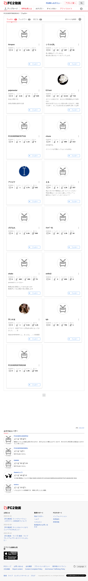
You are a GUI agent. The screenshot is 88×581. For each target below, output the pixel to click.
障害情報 (56, 522)
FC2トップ (7, 566)
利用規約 (56, 519)
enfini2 (49, 274)
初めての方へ (38, 516)
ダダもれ (11, 228)
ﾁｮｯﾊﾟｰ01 (49, 228)
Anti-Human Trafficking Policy (55, 569)
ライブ (10, 576)
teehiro (16, 484)
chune (48, 136)
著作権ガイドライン (59, 566)
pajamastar (13, 90)
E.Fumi (49, 90)
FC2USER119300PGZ (21, 436)
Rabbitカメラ (18, 472)
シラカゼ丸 (50, 44)
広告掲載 (7, 569)
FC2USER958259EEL (21, 448)
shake (10, 274)
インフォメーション (60, 516)
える (47, 182)
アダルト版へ (70, 3)
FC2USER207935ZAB (17, 365)
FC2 (9, 3)
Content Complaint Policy (33, 569)
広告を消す (81, 428)
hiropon (11, 44)
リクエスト (38, 522)
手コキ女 (11, 319)
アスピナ (11, 182)
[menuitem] (81, 3)
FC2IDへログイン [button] (53, 3)
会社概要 (29, 566)
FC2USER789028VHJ (11, 13)
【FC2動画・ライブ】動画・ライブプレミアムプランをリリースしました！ (16, 538)
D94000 (16, 460)
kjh (47, 319)
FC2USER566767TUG (17, 136)
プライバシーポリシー (42, 566)
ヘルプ (36, 519)
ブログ (33, 576)
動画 (5, 576)
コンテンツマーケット (21, 576)
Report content (17, 569)
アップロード (11, 8)
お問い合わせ (18, 566)
